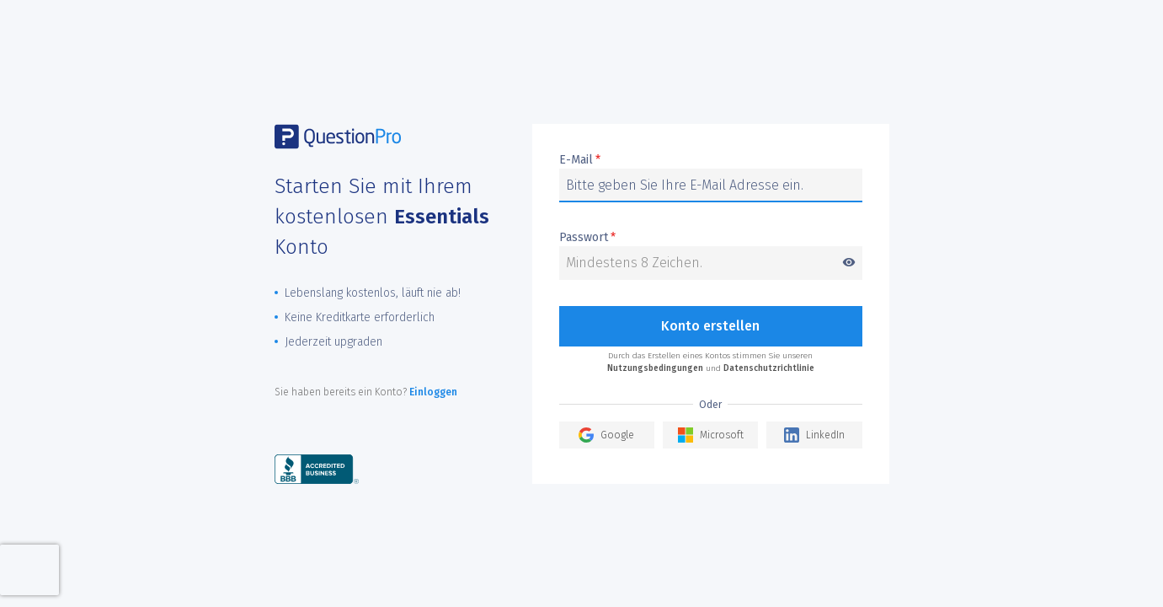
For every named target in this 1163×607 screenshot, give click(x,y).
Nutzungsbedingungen (655, 368)
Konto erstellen (710, 326)
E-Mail (579, 160)
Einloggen (433, 392)
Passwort (710, 238)
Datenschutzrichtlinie (768, 368)
